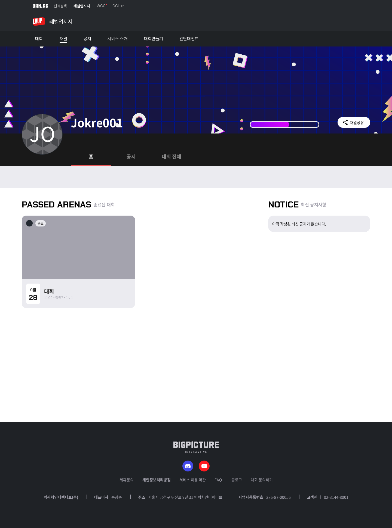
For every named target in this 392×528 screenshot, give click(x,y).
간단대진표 (188, 39)
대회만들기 (153, 39)
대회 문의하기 (262, 479)
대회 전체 (171, 156)
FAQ (218, 479)
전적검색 (60, 6)
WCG (101, 6)
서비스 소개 (118, 39)
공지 (87, 39)
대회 (39, 39)
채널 (63, 39)
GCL (118, 6)
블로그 (236, 479)
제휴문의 (127, 479)
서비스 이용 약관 (192, 479)
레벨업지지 (82, 6)
